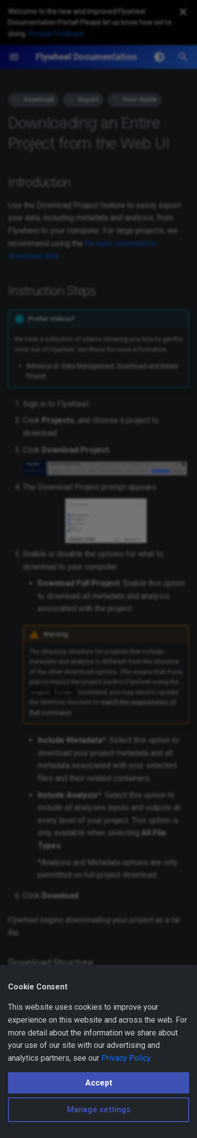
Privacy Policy (126, 1058)
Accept (98, 1082)
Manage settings (99, 1109)
